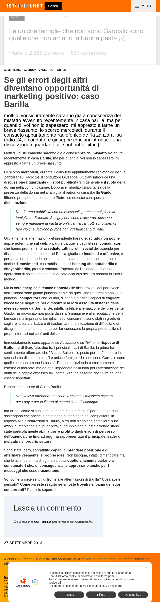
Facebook (29, 70)
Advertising (12, 70)
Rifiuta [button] (101, 594)
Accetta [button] (69, 594)
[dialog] (80, 582)
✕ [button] (147, 567)
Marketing (45, 70)
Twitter (60, 70)
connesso (42, 521)
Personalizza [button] (133, 594)
